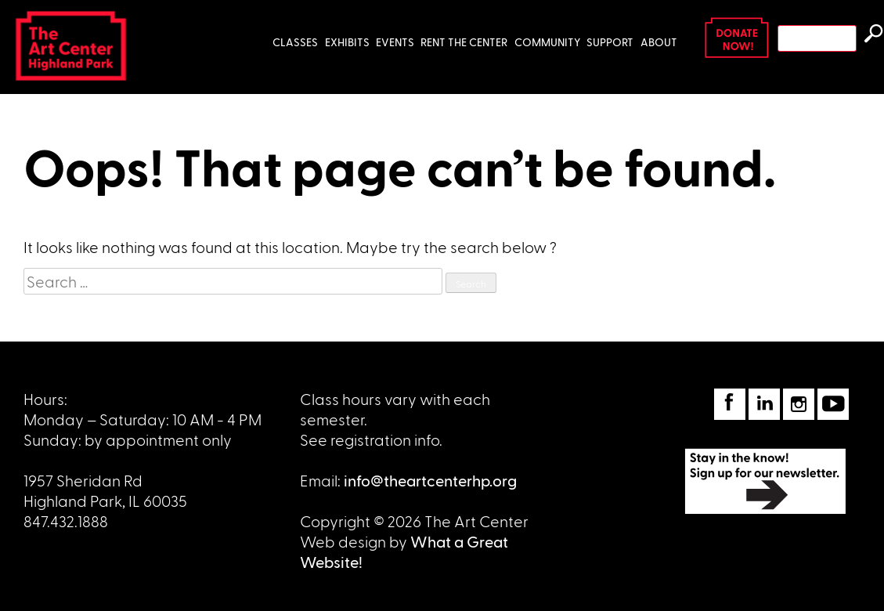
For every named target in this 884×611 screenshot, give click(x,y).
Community (547, 42)
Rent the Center (463, 42)
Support (609, 42)
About (658, 42)
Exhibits (347, 42)
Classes (295, 42)
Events (395, 42)
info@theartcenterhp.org (430, 480)
